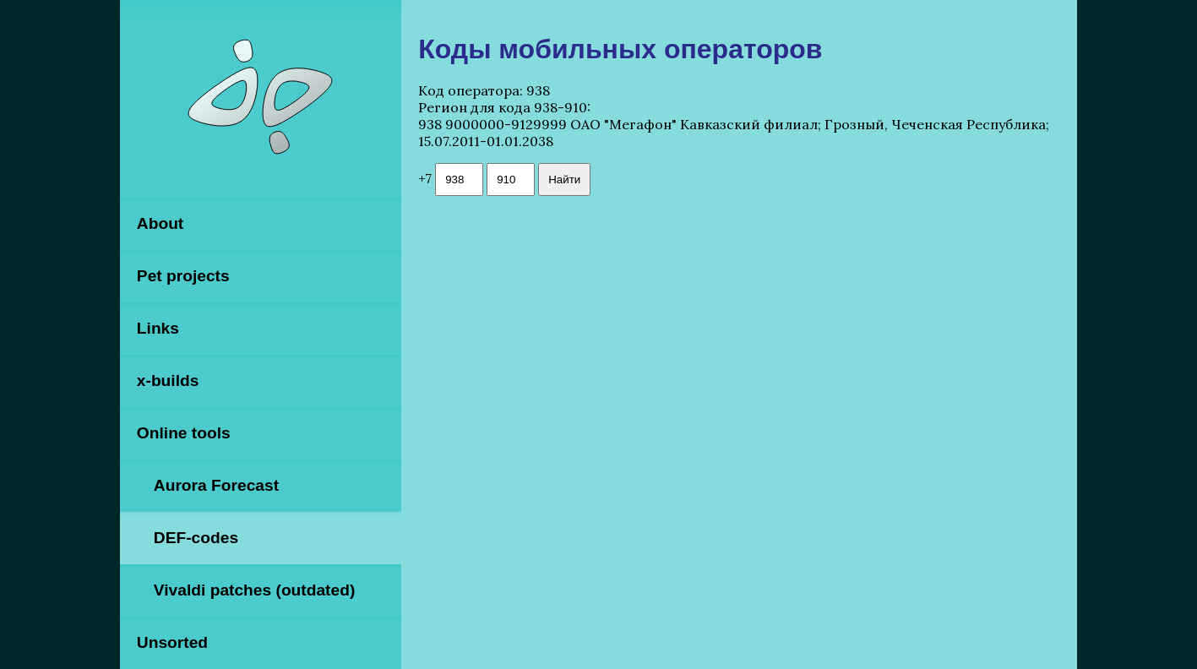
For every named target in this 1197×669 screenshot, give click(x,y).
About (160, 223)
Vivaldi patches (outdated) (254, 590)
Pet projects (183, 276)
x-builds (168, 380)
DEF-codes (196, 538)
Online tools (184, 433)
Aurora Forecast (216, 485)
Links (158, 328)
